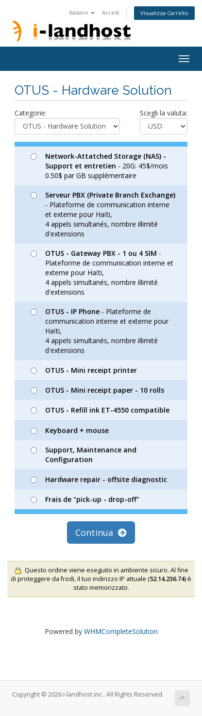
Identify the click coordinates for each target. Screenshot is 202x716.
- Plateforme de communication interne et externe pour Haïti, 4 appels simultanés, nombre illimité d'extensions (103, 214)
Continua (101, 532)
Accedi (110, 12)
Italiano (82, 12)
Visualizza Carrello (164, 13)
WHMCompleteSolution (121, 631)
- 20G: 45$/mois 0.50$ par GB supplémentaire (99, 165)
